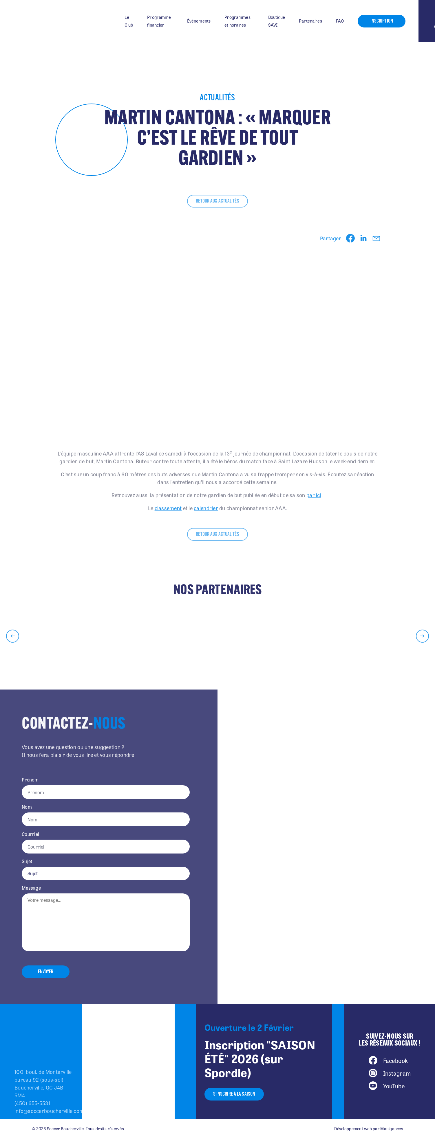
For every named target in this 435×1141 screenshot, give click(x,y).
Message (31, 888)
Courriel (30, 834)
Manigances (391, 1128)
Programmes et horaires (237, 21)
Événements (199, 21)
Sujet (27, 861)
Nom (27, 807)
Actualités (217, 98)
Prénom (30, 779)
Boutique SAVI (276, 21)
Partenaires (310, 21)
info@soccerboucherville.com (49, 1110)
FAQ (340, 21)
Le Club (129, 21)
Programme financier (159, 21)
